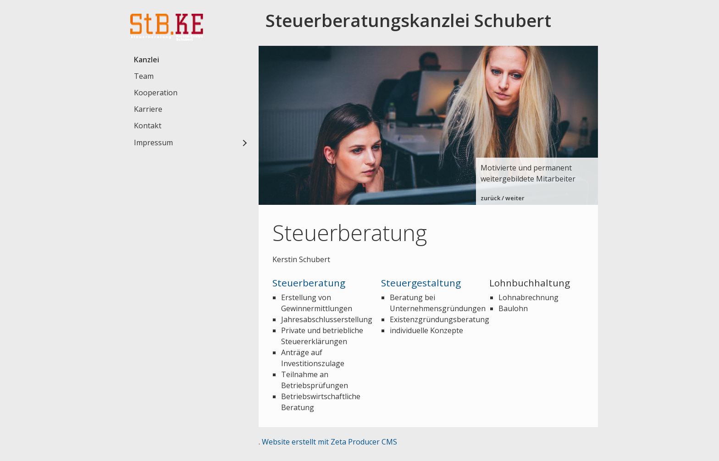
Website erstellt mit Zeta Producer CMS (329, 442)
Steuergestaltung (421, 282)
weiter (515, 198)
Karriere (148, 109)
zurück (490, 198)
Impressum (153, 142)
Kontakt (147, 126)
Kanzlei (146, 60)
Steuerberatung (308, 282)
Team (144, 76)
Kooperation (155, 93)
